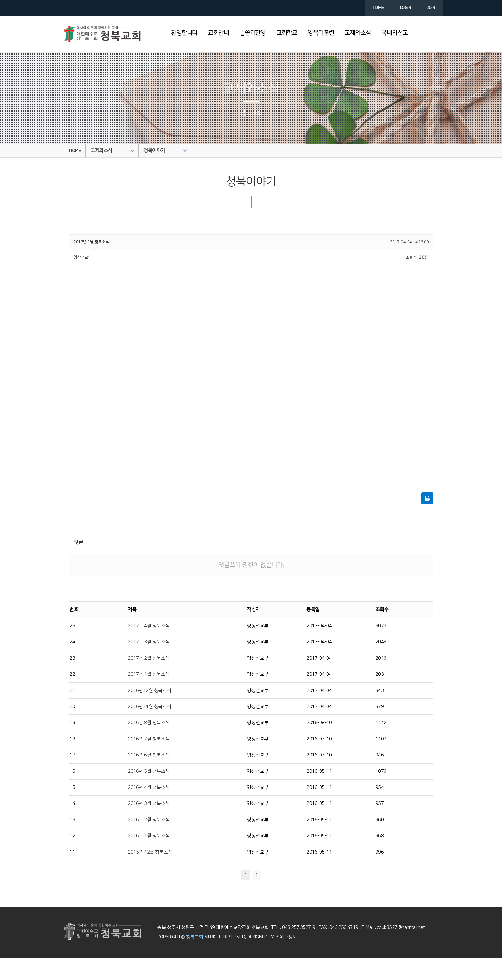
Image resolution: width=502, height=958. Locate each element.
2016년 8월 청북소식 (149, 722)
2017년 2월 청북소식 (149, 658)
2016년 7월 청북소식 (149, 739)
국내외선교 (394, 32)
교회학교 (286, 32)
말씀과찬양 (252, 32)
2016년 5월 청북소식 (149, 771)
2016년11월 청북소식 (149, 706)
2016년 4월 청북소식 (149, 787)
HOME (75, 150)
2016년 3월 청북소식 (149, 803)
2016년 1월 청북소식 (149, 835)
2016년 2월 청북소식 (149, 819)
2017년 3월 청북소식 (149, 642)
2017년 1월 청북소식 (149, 674)
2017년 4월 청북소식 (149, 626)
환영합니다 (184, 32)
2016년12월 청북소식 (149, 690)
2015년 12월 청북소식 (150, 852)
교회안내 (218, 32)
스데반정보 (285, 937)
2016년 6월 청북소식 (149, 755)
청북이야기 (165, 150)
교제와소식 (357, 32)
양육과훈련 (321, 32)
